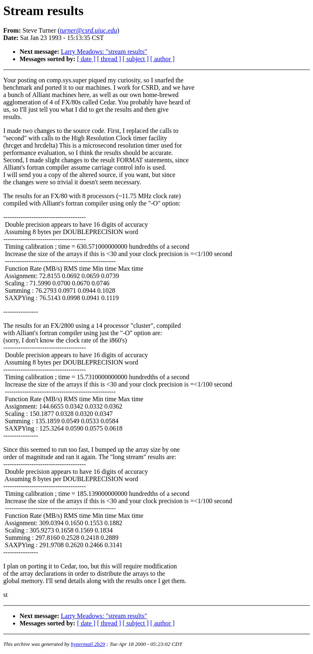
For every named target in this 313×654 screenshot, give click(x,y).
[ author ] (162, 58)
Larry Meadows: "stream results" (104, 51)
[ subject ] (136, 58)
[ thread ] (109, 58)
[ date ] (86, 58)
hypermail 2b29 (88, 644)
